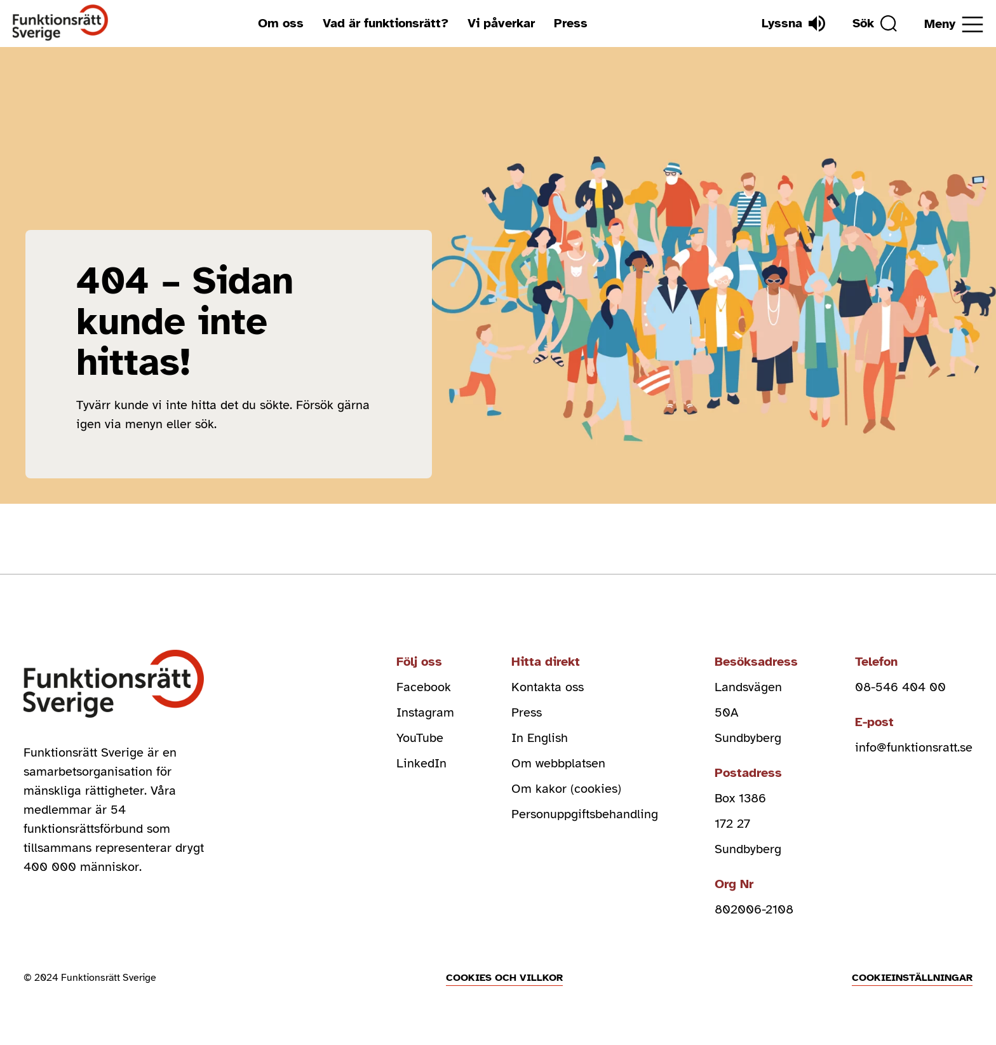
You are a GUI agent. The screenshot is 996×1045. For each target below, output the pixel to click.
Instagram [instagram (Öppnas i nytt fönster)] (425, 712)
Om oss (281, 23)
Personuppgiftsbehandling (584, 814)
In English (539, 738)
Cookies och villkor (504, 977)
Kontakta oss (547, 687)
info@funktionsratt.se (913, 747)
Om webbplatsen (558, 763)
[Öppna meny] (953, 24)
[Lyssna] (793, 23)
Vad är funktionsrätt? (385, 23)
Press (571, 23)
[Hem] (61, 23)
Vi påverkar (501, 23)
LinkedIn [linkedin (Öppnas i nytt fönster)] (421, 763)
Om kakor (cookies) (566, 789)
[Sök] (874, 23)
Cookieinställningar (912, 977)
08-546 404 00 (900, 687)
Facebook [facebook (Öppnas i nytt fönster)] (423, 687)
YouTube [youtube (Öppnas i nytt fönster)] (419, 738)
